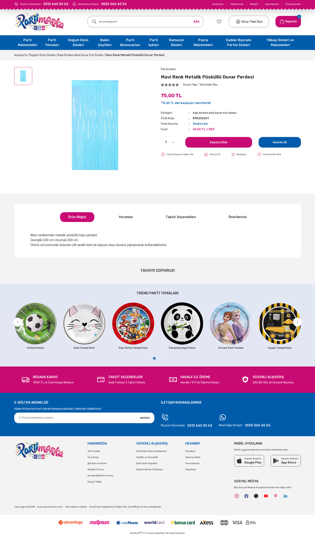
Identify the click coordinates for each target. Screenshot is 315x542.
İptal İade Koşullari (147, 469)
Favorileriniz (192, 469)
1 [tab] (154, 364)
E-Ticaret (149, 539)
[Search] (145, 21)
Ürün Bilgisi (77, 217)
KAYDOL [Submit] (145, 423)
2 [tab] (160, 364)
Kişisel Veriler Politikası (149, 475)
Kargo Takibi (95, 487)
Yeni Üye (256, 21)
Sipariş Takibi (192, 463)
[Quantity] (170, 142)
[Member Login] (238, 21)
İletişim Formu (96, 475)
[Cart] (288, 21)
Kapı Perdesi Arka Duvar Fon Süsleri (218, 113)
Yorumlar (126, 217)
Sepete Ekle (218, 142)
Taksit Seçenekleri (181, 217)
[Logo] (39, 21)
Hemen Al (279, 142)
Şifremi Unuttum (97, 469)
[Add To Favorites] (275, 154)
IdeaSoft (136, 539)
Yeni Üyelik (94, 457)
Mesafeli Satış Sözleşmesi (151, 457)
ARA (196, 21)
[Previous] (14, 324)
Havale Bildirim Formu (100, 481)
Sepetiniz (190, 475)
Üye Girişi (93, 463)
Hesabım (190, 457)
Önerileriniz (237, 217)
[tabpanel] (35, 327)
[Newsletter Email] (84, 423)
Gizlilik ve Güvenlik (147, 463)
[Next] (300, 324)
